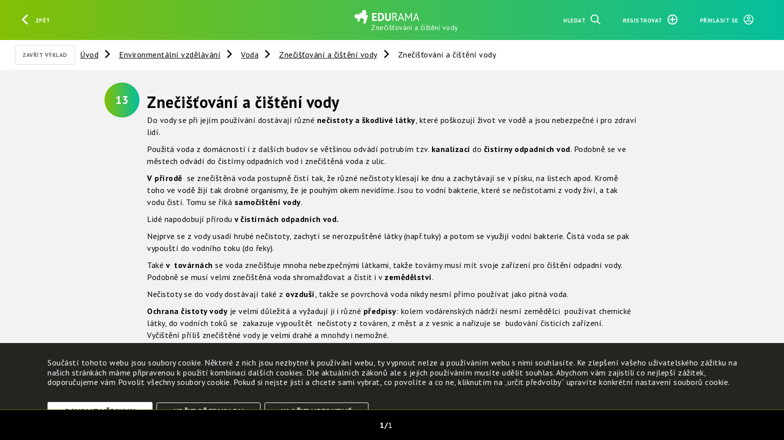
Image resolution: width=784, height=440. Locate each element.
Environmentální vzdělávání (169, 55)
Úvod (89, 55)
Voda (249, 55)
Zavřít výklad (45, 55)
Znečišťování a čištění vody (328, 55)
